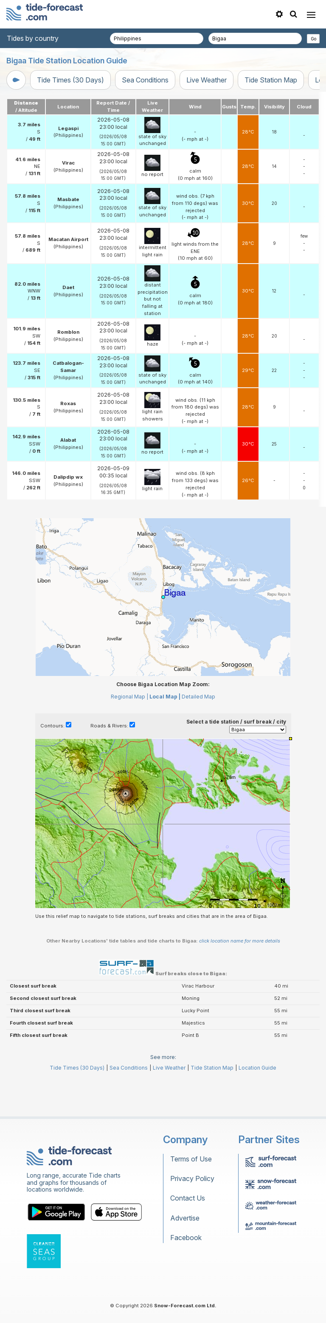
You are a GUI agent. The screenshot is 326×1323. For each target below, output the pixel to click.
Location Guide (257, 1068)
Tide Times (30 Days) (70, 80)
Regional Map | (129, 696)
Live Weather (206, 80)
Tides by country (33, 38)
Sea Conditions (145, 80)
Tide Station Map (270, 80)
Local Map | (164, 696)
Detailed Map (198, 696)
